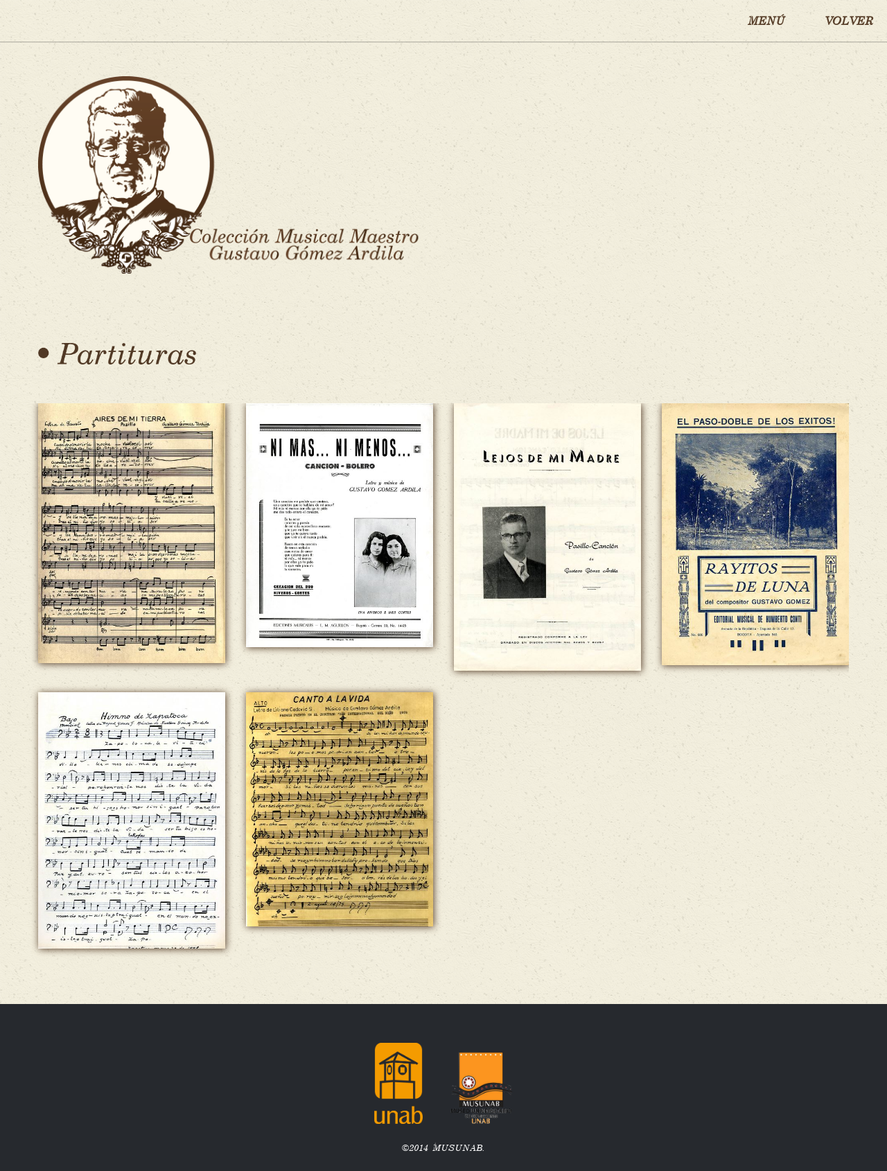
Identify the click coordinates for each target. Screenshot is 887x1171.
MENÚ (766, 21)
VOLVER (849, 21)
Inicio (47, 20)
